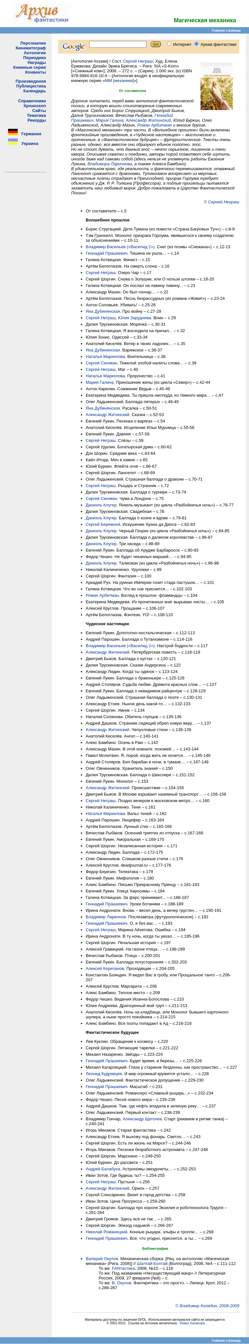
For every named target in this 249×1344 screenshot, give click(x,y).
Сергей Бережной (103, 524)
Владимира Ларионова (109, 163)
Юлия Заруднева (134, 317)
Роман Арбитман (154, 125)
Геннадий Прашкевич (106, 253)
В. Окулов (121, 1282)
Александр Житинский (148, 120)
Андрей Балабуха (103, 1168)
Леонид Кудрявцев (104, 1073)
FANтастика (123, 1268)
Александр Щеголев (142, 1118)
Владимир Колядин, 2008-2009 (209, 1305)
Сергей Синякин (101, 363)
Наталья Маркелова (105, 356)
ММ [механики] (119, 80)
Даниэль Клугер (101, 505)
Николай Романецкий (106, 1231)
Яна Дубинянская (103, 311)
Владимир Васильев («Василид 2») (120, 246)
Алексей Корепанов (105, 968)
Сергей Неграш (138, 61)
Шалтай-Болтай (152, 1263)
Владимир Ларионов (106, 916)
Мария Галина (110, 120)
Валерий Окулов (102, 1258)
